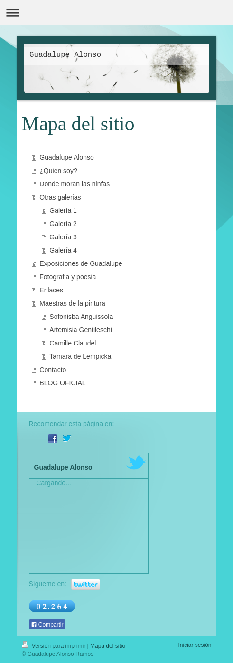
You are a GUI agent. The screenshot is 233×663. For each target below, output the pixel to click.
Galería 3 (63, 237)
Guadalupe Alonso (66, 157)
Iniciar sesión (194, 645)
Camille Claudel (72, 343)
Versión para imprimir (54, 646)
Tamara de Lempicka (80, 356)
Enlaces (51, 290)
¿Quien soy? (58, 170)
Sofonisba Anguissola (81, 316)
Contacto (52, 369)
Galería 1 (63, 210)
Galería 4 (63, 250)
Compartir (47, 624)
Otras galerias (60, 197)
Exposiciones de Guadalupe (80, 263)
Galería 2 (63, 223)
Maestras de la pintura (72, 303)
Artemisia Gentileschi (80, 330)
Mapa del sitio (107, 646)
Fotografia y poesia (67, 277)
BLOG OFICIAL (62, 383)
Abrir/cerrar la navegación (116, 12)
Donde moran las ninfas (74, 184)
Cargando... (54, 483)
